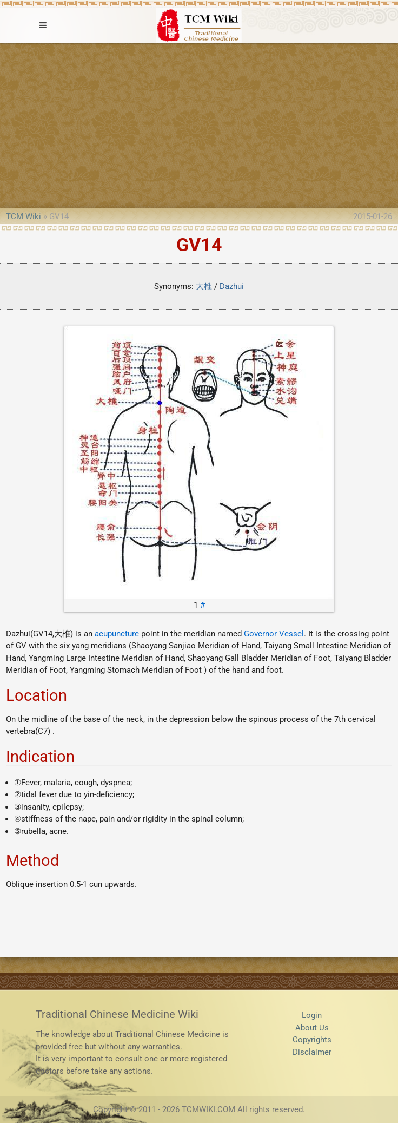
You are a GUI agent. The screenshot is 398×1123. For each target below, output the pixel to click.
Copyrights (312, 1040)
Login (312, 1015)
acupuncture (117, 634)
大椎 (204, 286)
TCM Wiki (23, 216)
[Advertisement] (199, 124)
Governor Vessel (274, 634)
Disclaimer (312, 1052)
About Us (312, 1028)
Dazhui (232, 286)
